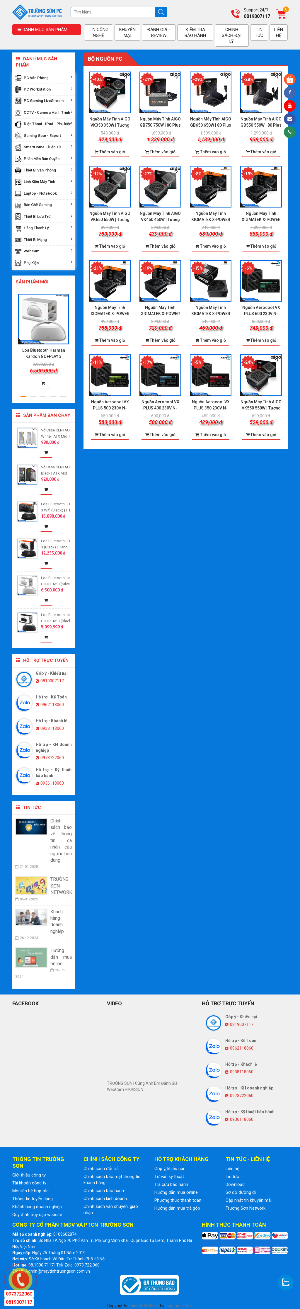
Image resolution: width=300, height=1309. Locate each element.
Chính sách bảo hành (103, 1190)
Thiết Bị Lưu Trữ (43, 216)
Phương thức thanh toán (177, 1200)
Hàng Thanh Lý (43, 228)
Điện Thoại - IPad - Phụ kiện (43, 124)
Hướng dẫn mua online (176, 1192)
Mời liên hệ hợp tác (30, 1191)
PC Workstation (43, 89)
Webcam (43, 251)
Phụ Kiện (43, 263)
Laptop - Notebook (43, 193)
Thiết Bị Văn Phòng (43, 170)
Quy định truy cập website (37, 1214)
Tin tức (232, 1176)
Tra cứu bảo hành (171, 1184)
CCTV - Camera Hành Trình (43, 112)
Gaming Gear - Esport (43, 135)
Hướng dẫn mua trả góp (177, 1208)
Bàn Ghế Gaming (43, 205)
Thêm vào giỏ (110, 151)
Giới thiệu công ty (29, 1175)
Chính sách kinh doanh (105, 1198)
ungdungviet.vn (179, 1305)
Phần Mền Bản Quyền (43, 159)
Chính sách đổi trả (101, 1168)
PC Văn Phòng (43, 78)
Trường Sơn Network (245, 1208)
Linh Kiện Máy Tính (43, 181)
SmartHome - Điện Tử (43, 147)
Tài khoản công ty (29, 1183)
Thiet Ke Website (143, 1305)
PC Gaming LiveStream (43, 101)
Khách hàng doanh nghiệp (37, 1206)
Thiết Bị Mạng (43, 240)
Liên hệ (232, 1168)
